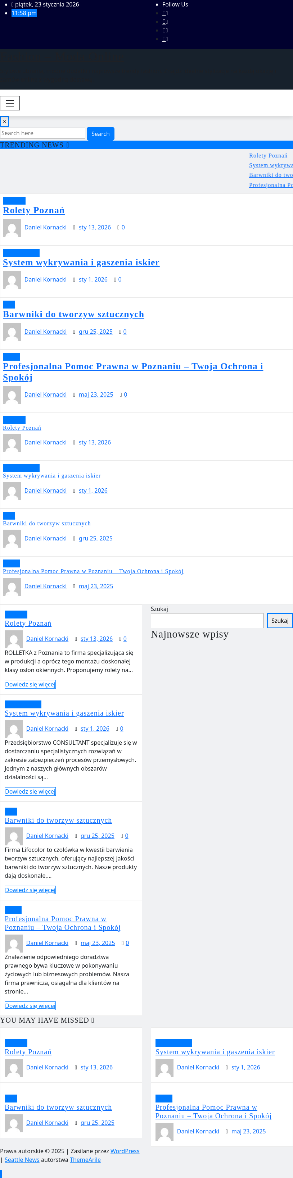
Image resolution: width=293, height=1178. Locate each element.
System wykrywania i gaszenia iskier (81, 262)
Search (100, 134)
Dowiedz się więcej (30, 684)
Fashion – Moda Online (62, 56)
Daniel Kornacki (45, 227)
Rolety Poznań (34, 210)
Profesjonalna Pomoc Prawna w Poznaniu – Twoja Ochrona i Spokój (93, 571)
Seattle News (22, 1160)
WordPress (125, 1151)
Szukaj (159, 609)
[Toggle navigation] (10, 103)
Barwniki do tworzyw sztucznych (73, 314)
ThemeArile (85, 1160)
